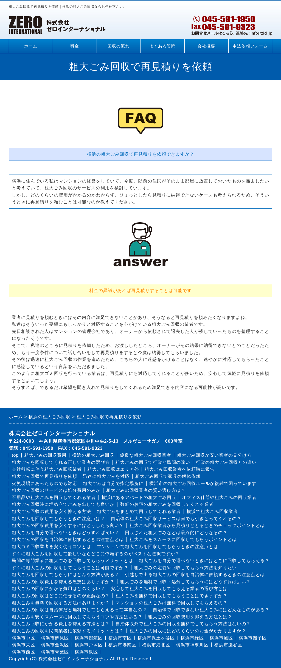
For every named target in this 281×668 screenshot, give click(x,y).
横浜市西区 (23, 652)
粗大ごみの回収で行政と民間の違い (153, 462)
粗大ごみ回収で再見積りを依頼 (44, 476)
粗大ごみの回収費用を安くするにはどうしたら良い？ (68, 525)
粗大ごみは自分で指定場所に (113, 483)
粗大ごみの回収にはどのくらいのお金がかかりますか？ (188, 630)
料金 (74, 46)
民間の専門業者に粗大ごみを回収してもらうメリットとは (72, 560)
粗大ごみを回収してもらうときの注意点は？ (58, 518)
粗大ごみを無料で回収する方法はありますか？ (61, 602)
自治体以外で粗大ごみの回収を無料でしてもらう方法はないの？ (183, 623)
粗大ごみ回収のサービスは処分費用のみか (56, 490)
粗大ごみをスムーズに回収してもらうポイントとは (183, 539)
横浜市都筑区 (89, 638)
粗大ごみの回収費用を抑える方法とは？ (190, 616)
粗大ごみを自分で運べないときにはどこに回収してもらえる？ (204, 560)
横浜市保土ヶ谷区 (156, 638)
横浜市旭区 (221, 638)
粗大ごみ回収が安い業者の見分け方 (214, 455)
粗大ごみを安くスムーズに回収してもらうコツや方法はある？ (77, 616)
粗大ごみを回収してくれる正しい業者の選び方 (61, 462)
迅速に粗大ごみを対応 (106, 476)
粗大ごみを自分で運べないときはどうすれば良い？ (65, 532)
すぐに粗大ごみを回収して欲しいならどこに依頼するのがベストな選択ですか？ (96, 553)
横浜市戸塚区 (89, 644)
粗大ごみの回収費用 (45, 455)
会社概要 (206, 46)
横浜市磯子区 (253, 638)
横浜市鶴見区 (55, 638)
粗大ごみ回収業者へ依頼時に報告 (180, 469)
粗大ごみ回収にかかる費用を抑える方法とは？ (61, 623)
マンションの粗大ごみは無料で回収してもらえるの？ (171, 602)
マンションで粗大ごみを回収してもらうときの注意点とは (157, 546)
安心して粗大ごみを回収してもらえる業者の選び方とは (169, 588)
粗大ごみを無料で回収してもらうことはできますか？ (171, 595)
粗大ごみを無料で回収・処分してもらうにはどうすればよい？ (185, 581)
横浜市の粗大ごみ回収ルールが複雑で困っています (203, 483)
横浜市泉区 (86, 652)
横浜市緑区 (192, 638)
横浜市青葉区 (55, 652)
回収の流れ (119, 46)
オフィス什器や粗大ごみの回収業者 (219, 497)
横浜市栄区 (23, 644)
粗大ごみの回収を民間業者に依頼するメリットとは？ (68, 630)
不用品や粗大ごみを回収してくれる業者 (54, 497)
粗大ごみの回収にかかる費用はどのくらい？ (58, 588)
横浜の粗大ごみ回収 (93, 455)
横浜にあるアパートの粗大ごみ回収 (139, 497)
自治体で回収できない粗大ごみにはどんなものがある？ (211, 609)
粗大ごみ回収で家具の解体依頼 (168, 476)
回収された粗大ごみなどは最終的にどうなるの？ (176, 532)
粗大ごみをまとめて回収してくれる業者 (139, 511)
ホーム (30, 46)
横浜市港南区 (122, 644)
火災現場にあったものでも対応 (44, 483)
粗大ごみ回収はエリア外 (113, 469)
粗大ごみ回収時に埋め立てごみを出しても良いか (63, 504)
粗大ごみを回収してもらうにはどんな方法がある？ (65, 574)
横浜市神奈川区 (192, 644)
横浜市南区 (120, 638)
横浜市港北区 (156, 644)
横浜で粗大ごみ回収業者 (212, 511)
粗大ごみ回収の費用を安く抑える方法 (51, 511)
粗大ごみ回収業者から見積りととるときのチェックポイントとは (197, 525)
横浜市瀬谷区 (228, 644)
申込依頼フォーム (250, 46)
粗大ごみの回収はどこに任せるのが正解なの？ (61, 595)
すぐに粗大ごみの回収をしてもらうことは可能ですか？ (70, 567)
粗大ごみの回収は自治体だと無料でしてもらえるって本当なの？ (79, 609)
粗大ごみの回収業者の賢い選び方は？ (146, 490)
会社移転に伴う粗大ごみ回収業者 (47, 469)
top (15, 455)
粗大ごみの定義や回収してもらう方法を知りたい (185, 567)
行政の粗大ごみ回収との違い (226, 462)
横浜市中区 (23, 638)
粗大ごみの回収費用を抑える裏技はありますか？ (63, 581)
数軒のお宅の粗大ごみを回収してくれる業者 (166, 504)
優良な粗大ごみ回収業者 (145, 455)
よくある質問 (162, 46)
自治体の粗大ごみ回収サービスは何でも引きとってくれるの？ (176, 518)
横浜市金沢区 (55, 644)
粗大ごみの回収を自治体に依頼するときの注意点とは (68, 539)
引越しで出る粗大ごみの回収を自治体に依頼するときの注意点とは (195, 574)
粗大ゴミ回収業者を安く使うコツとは (51, 546)
